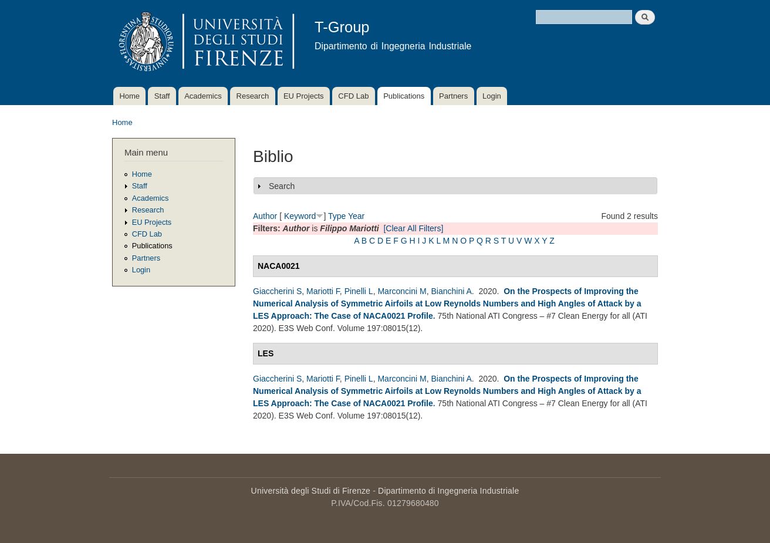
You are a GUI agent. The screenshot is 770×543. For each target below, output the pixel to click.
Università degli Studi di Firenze (310, 490)
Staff (162, 96)
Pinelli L (359, 291)
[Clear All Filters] (413, 228)
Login (491, 96)
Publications (403, 96)
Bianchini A (451, 291)
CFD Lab (353, 96)
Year (356, 216)
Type (337, 216)
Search (282, 186)
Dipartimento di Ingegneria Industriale (448, 490)
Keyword (300, 216)
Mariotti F (323, 291)
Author (265, 216)
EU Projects (303, 96)
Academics (203, 96)
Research (253, 96)
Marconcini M (401, 291)
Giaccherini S (277, 291)
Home (129, 96)
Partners (453, 96)
